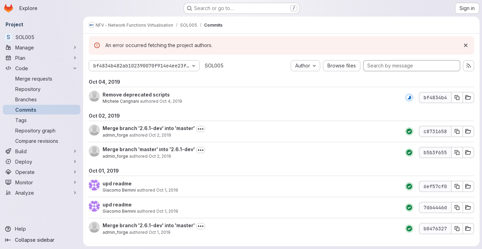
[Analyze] (41, 192)
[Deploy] (41, 161)
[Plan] (41, 58)
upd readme (117, 183)
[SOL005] (41, 37)
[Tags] (41, 120)
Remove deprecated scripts (136, 95)
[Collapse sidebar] (41, 240)
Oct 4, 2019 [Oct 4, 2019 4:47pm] (170, 101)
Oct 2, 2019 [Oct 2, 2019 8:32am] (160, 135)
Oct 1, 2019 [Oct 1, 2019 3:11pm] (167, 190)
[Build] (41, 151)
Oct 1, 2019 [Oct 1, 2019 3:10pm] (167, 211)
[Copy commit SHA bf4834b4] (456, 97)
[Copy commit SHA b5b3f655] (456, 152)
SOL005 (214, 65)
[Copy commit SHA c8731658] (456, 131)
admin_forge (115, 135)
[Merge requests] (41, 78)
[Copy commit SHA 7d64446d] (456, 207)
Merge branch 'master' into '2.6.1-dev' (149, 149)
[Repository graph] (41, 130)
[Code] (41, 68)
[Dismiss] (465, 45)
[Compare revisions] (41, 141)
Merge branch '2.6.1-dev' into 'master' (149, 128)
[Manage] (41, 47)
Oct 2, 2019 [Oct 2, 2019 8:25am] (160, 156)
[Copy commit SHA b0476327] (456, 228)
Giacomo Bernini (119, 190)
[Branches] (41, 99)
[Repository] (41, 89)
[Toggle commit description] (200, 129)
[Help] (41, 229)
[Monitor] (41, 182)
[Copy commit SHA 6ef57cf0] (456, 186)
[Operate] (41, 172)
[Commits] (41, 109)
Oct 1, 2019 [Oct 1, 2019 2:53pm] (159, 232)
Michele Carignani (121, 101)
